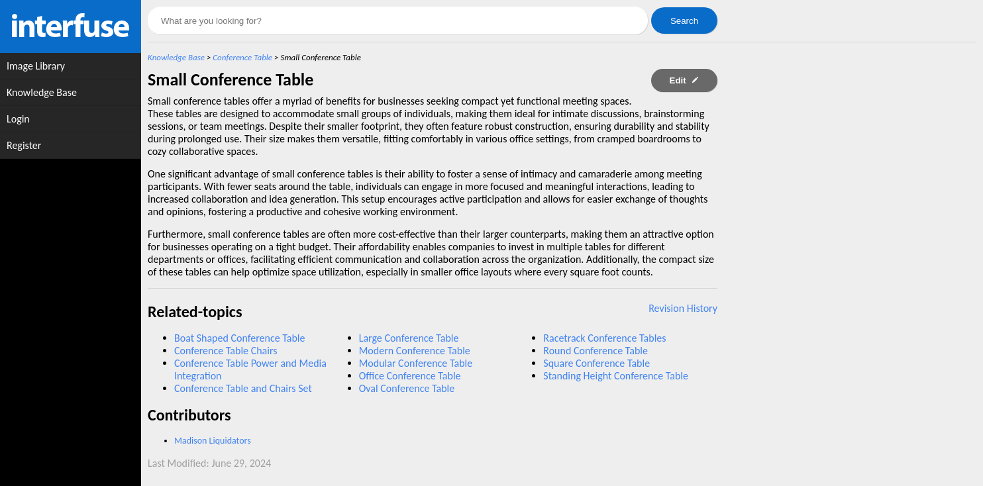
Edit (684, 80)
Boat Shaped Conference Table (239, 338)
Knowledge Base (176, 57)
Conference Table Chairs (226, 350)
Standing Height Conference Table (615, 375)
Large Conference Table (409, 338)
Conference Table (242, 57)
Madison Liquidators (212, 440)
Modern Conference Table (414, 350)
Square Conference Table (596, 363)
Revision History (682, 308)
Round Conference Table (595, 350)
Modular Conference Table (416, 363)
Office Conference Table (410, 375)
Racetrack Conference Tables (604, 338)
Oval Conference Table (407, 388)
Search (684, 21)
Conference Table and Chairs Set (243, 388)
